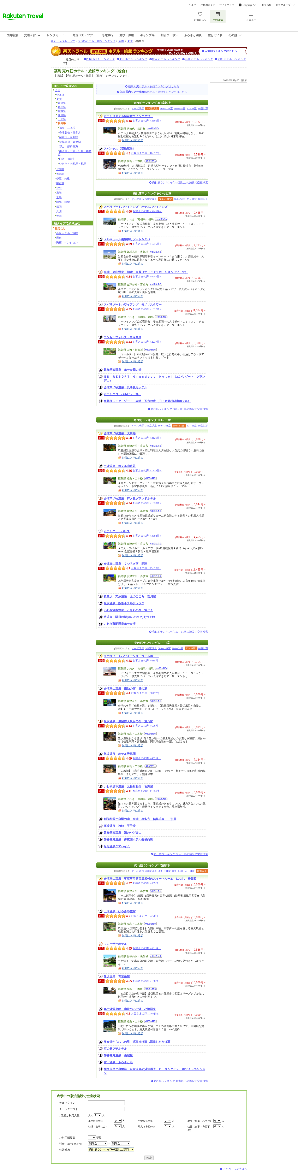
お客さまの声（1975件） (147, 243)
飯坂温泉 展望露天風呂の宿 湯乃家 (128, 721)
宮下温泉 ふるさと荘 (118, 1062)
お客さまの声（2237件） (147, 341)
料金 (71, 1143)
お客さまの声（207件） (145, 1013)
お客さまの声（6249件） (147, 276)
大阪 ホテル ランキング (231, 59)
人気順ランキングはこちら (221, 51)
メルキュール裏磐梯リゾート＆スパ (127, 239)
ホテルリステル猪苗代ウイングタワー (128, 116)
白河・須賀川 (67, 158)
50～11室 (192, 108)
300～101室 (166, 108)
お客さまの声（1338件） (147, 470)
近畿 (59, 197)
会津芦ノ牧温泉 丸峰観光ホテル (125, 387)
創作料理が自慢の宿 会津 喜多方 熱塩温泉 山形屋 (140, 819)
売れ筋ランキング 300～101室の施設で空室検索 (179, 409)
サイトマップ (226, 5)
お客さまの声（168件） (147, 981)
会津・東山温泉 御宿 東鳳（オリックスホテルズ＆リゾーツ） (146, 272)
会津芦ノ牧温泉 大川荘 (120, 433)
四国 (59, 206)
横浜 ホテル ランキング (166, 59)
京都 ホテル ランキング (199, 59)
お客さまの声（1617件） (147, 309)
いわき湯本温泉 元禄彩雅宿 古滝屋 (128, 786)
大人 (90, 1115)
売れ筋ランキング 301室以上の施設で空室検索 (180, 182)
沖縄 (59, 216)
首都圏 (60, 174)
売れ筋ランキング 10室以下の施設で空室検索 (181, 1080)
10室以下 (203, 108)
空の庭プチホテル (115, 1048)
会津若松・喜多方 (70, 132)
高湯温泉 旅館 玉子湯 (120, 825)
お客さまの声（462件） (147, 758)
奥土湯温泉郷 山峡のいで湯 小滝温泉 (130, 1009)
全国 (121, 41)
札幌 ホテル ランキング (100, 59)
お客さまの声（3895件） (146, 693)
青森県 (62, 103)
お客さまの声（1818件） (146, 153)
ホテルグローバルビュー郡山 (122, 394)
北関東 (60, 169)
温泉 (59, 237)
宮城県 (62, 111)
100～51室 (179, 108)
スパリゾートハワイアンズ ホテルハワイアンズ (135, 206)
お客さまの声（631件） (147, 948)
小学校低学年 (145, 1121)
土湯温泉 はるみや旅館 (120, 911)
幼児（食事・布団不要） (198, 1128)
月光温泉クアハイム (117, 846)
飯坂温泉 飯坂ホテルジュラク (124, 603)
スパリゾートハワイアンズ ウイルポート (131, 656)
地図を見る (153, 128)
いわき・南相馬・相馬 (72, 163)
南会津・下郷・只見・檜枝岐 (74, 153)
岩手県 (62, 107)
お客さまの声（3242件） (147, 211)
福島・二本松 (67, 127)
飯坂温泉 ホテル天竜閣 (120, 753)
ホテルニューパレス (117, 531)
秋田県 (62, 115)
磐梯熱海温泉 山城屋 (118, 1055)
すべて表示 (138, 108)
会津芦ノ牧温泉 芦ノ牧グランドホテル (130, 498)
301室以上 (151, 199)
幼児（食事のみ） (98, 1126)
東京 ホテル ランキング (133, 59)
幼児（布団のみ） (148, 1126)
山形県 (62, 119)
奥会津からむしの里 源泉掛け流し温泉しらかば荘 (137, 1041)
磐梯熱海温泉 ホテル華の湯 (122, 369)
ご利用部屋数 (67, 1137)
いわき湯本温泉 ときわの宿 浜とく (128, 610)
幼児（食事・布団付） (199, 1121)
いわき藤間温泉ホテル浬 (120, 623)
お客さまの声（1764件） (147, 790)
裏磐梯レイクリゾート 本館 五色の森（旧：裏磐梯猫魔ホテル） (147, 401)
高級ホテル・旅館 (67, 233)
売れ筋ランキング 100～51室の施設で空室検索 (180, 631)
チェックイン (67, 1102)
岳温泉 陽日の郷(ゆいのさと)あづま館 (129, 617)
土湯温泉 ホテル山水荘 (120, 466)
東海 (59, 192)
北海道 (60, 94)
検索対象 (64, 1149)
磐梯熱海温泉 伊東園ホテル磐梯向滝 (128, 839)
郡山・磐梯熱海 (68, 146)
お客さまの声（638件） (147, 660)
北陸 (59, 188)
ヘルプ (192, 5)
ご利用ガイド (207, 5)
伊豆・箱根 (63, 178)
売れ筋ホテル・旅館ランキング (96, 41)
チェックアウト (68, 1109)
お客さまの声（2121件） (147, 437)
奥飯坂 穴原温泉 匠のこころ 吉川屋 (130, 596)
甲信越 (60, 183)
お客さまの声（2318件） (146, 568)
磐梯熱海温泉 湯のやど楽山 (122, 832)
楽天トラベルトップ (63, 41)
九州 (59, 211)
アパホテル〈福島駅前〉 (120, 148)
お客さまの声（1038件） (147, 503)
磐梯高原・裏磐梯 (70, 141)
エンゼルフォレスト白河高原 (122, 337)
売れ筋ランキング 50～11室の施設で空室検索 (181, 854)
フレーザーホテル (115, 943)
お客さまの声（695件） (147, 883)
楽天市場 (267, 5)
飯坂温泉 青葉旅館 (117, 976)
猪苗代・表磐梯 (68, 137)
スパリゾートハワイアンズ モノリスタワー (133, 304)
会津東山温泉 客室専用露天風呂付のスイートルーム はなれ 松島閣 (150, 878)
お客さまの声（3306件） (147, 120)
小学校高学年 (95, 1121)
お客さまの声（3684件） (147, 535)
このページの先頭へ (235, 1168)
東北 (130, 41)
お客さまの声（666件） (147, 725)
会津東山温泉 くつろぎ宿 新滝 (125, 563)
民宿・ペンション (67, 242)
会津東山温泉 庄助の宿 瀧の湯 (125, 688)
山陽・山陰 (63, 201)
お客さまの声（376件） (145, 915)
